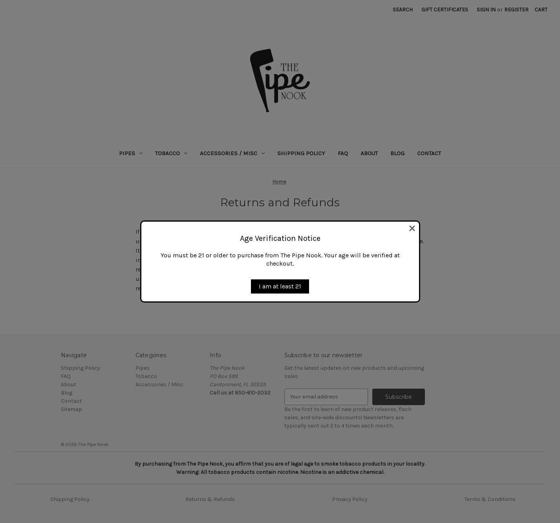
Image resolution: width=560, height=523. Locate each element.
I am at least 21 (280, 286)
